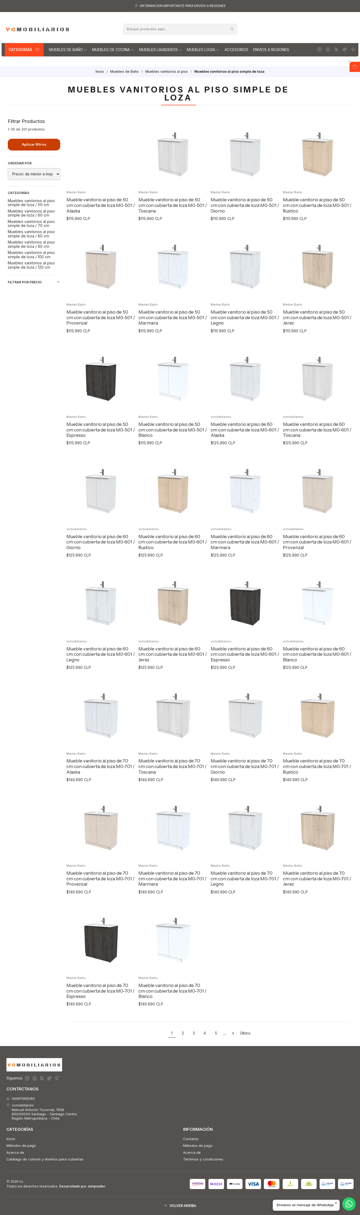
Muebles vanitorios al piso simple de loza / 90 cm (31, 244)
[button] (180, 1206)
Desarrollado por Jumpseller (82, 1186)
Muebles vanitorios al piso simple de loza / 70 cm (31, 223)
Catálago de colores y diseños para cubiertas (45, 1159)
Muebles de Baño (68, 50)
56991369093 (20, 1098)
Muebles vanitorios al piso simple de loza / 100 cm (31, 254)
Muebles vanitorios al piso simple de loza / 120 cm (31, 265)
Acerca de (15, 1152)
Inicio (100, 72)
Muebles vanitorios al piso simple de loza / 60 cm (31, 213)
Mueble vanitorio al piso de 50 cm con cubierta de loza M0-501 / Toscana (172, 205)
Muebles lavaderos (160, 50)
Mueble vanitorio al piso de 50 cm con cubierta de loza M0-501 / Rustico (317, 205)
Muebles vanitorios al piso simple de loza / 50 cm (31, 202)
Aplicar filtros (34, 144)
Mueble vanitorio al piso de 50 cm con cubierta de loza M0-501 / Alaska (100, 205)
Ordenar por (20, 163)
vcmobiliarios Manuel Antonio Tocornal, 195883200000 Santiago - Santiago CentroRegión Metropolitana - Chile (41, 1111)
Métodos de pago (21, 1145)
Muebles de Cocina (113, 50)
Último (245, 1033)
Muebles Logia (203, 50)
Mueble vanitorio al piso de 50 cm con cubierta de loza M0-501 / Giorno (245, 205)
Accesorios (236, 50)
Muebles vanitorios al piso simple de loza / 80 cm (31, 233)
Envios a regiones (271, 50)
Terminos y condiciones (203, 1159)
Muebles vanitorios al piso (166, 72)
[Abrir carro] (355, 67)
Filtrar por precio (34, 282)
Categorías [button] (24, 49)
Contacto (191, 1139)
